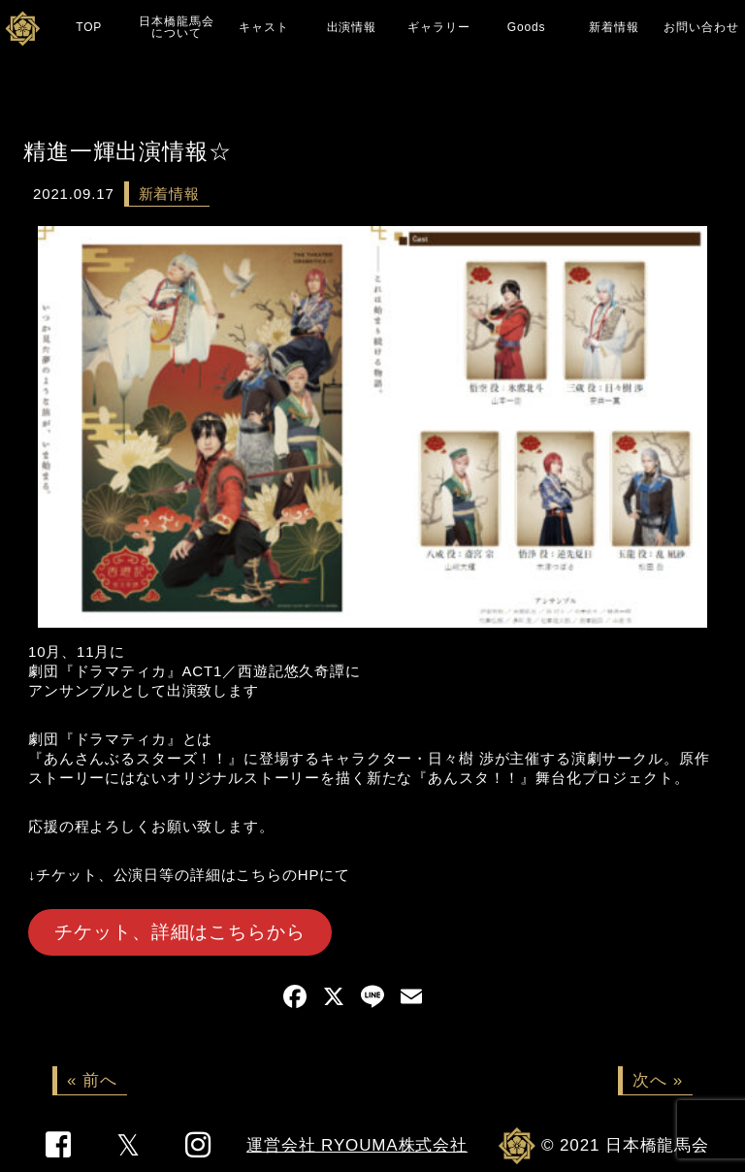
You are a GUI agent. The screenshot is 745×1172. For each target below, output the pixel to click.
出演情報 (351, 27)
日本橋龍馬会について (176, 27)
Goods (526, 27)
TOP (89, 27)
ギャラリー (438, 27)
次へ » (657, 1080)
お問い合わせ (701, 27)
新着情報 (613, 27)
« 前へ (92, 1080)
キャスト (263, 27)
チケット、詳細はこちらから (179, 932)
